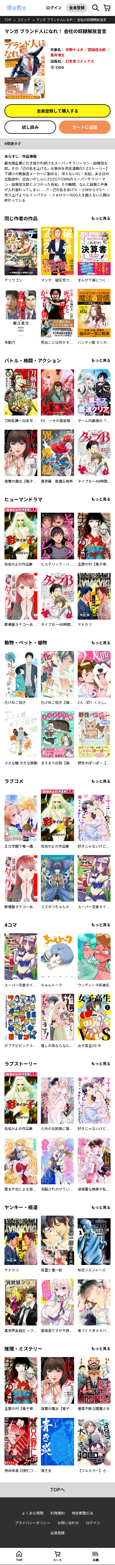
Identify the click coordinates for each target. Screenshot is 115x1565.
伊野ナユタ (74, 50)
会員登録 (76, 7)
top (7, 20)
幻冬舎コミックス (80, 61)
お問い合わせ (68, 1523)
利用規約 (57, 1513)
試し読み (30, 127)
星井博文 (57, 55)
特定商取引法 (82, 1513)
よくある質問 (32, 1513)
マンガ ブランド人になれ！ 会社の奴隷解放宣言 (71, 20)
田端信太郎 (97, 50)
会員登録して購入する (57, 110)
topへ (57, 1490)
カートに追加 (84, 127)
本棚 (96, 1560)
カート (57, 1560)
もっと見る (101, 218)
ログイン (54, 7)
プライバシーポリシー (32, 1523)
